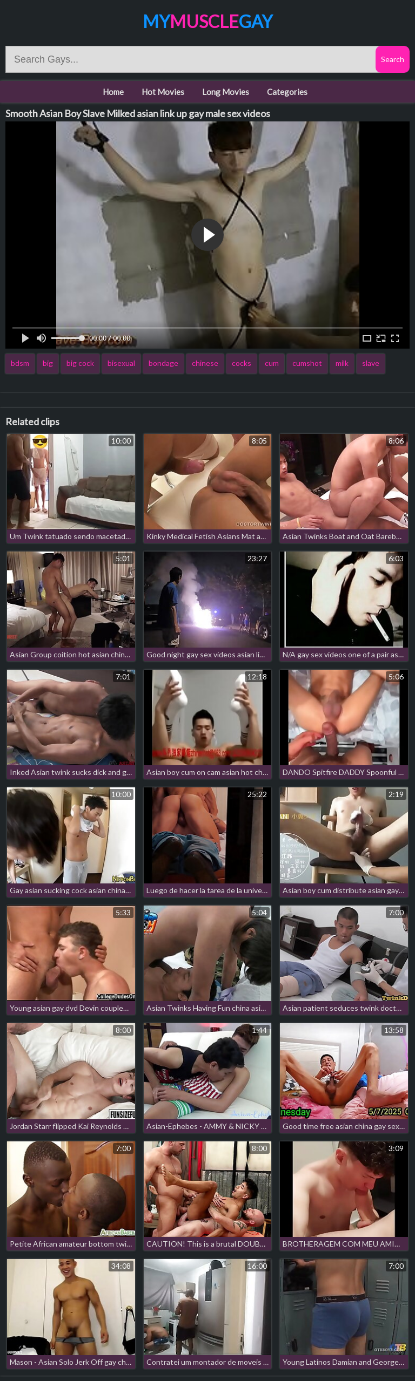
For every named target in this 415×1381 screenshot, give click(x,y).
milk (342, 363)
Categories (287, 92)
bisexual (121, 363)
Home (113, 92)
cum (272, 363)
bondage (163, 363)
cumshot (307, 363)
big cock (80, 363)
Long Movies (225, 92)
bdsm (20, 363)
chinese (205, 363)
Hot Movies (163, 92)
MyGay (207, 21)
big (48, 363)
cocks (241, 363)
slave (370, 363)
